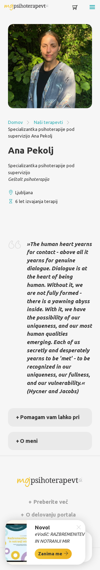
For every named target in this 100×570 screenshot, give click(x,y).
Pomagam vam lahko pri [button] (49, 417)
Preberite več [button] (50, 502)
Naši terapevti (48, 122)
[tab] (50, 417)
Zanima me (53, 553)
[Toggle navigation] (84, 8)
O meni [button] (29, 441)
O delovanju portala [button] (50, 515)
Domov (15, 122)
